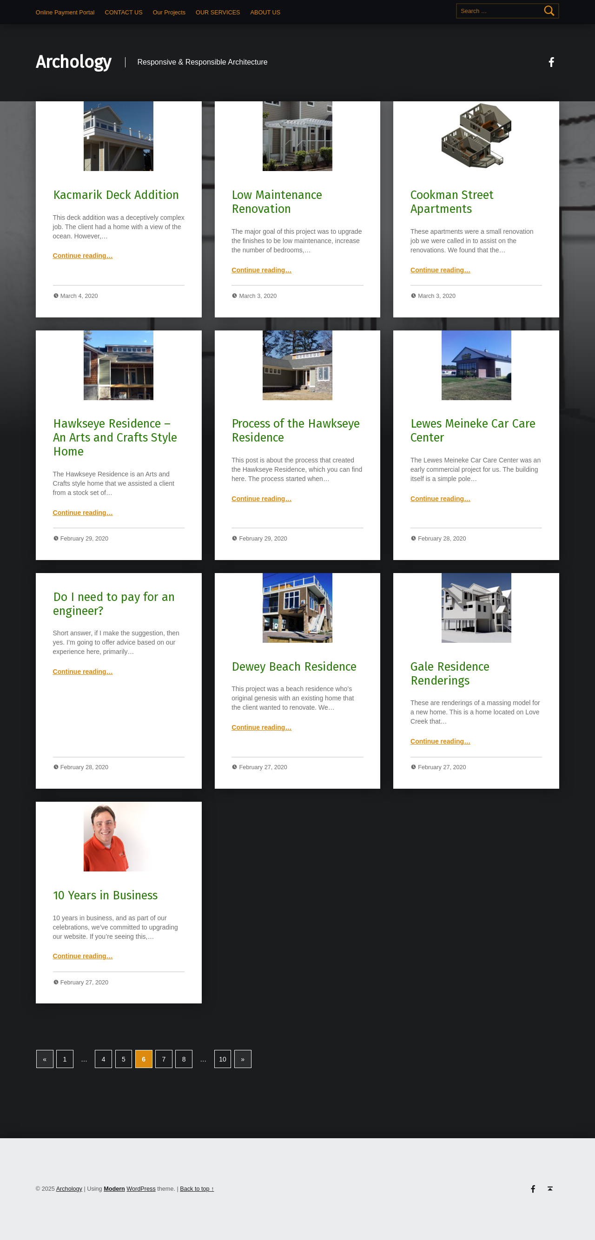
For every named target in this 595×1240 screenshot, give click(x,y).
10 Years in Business (105, 895)
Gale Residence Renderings (449, 674)
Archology (73, 62)
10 (222, 1059)
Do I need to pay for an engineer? (114, 604)
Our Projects (169, 12)
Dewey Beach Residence (294, 667)
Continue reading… (83, 255)
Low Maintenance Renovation (276, 202)
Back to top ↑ (197, 1189)
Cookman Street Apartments (452, 202)
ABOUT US (265, 12)
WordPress (140, 1189)
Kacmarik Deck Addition (116, 195)
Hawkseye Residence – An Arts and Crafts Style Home (115, 437)
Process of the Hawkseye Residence (295, 430)
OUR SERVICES (218, 12)
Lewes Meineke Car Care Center (473, 430)
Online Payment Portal (65, 12)
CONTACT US (124, 12)
